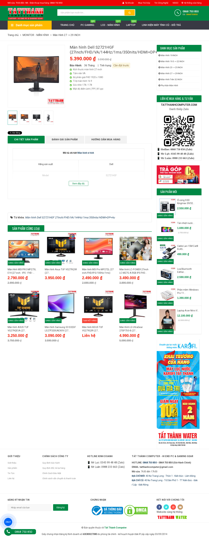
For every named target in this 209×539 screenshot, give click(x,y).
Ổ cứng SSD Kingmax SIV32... (186, 202)
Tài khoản (128, 3)
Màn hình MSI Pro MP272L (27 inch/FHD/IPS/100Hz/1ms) (98, 306)
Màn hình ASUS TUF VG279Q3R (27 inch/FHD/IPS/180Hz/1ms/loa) (98, 363)
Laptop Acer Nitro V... (188, 310)
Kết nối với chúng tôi (170, 500)
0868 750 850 (191, 11)
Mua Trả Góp (144, 3)
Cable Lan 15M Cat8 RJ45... (187, 248)
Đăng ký (61, 507)
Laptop (131, 24)
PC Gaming (88, 24)
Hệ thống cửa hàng (192, 3)
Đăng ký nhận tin (19, 500)
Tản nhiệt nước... (185, 223)
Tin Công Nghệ (161, 3)
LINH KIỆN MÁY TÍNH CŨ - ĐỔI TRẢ (161, 25)
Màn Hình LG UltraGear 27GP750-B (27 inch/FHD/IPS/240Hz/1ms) (133, 363)
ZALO (8, 522)
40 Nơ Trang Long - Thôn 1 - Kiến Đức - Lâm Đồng (163, 476)
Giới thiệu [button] (14, 456)
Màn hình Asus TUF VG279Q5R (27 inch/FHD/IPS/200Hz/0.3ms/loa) (61, 306)
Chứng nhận (98, 500)
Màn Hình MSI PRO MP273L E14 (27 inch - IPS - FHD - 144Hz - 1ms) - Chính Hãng (22, 306)
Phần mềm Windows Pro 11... (188, 291)
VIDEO (175, 3)
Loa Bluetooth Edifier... (184, 270)
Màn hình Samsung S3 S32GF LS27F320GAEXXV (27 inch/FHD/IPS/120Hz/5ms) (60, 363)
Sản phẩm (12, 468)
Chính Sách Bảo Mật (51, 473)
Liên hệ (11, 478)
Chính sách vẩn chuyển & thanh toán (59, 478)
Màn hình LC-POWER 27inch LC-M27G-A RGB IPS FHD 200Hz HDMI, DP (133, 306)
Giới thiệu (12, 463)
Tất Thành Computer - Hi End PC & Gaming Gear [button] (162, 456)
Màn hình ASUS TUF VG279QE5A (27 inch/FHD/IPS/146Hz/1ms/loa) (23, 363)
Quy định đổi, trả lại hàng (53, 468)
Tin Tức (11, 473)
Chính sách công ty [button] (55, 456)
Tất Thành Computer (115, 527)
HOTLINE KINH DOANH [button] (100, 456)
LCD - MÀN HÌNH (111, 24)
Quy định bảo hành (51, 463)
